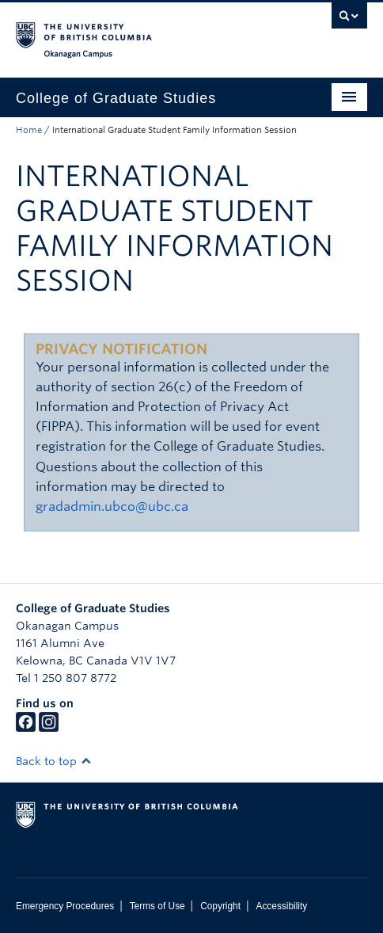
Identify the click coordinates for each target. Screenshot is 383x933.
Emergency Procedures (65, 906)
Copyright (220, 906)
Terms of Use (157, 906)
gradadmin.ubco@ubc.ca (112, 506)
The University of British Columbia (139, 32)
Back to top (54, 761)
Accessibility (281, 906)
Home (29, 129)
